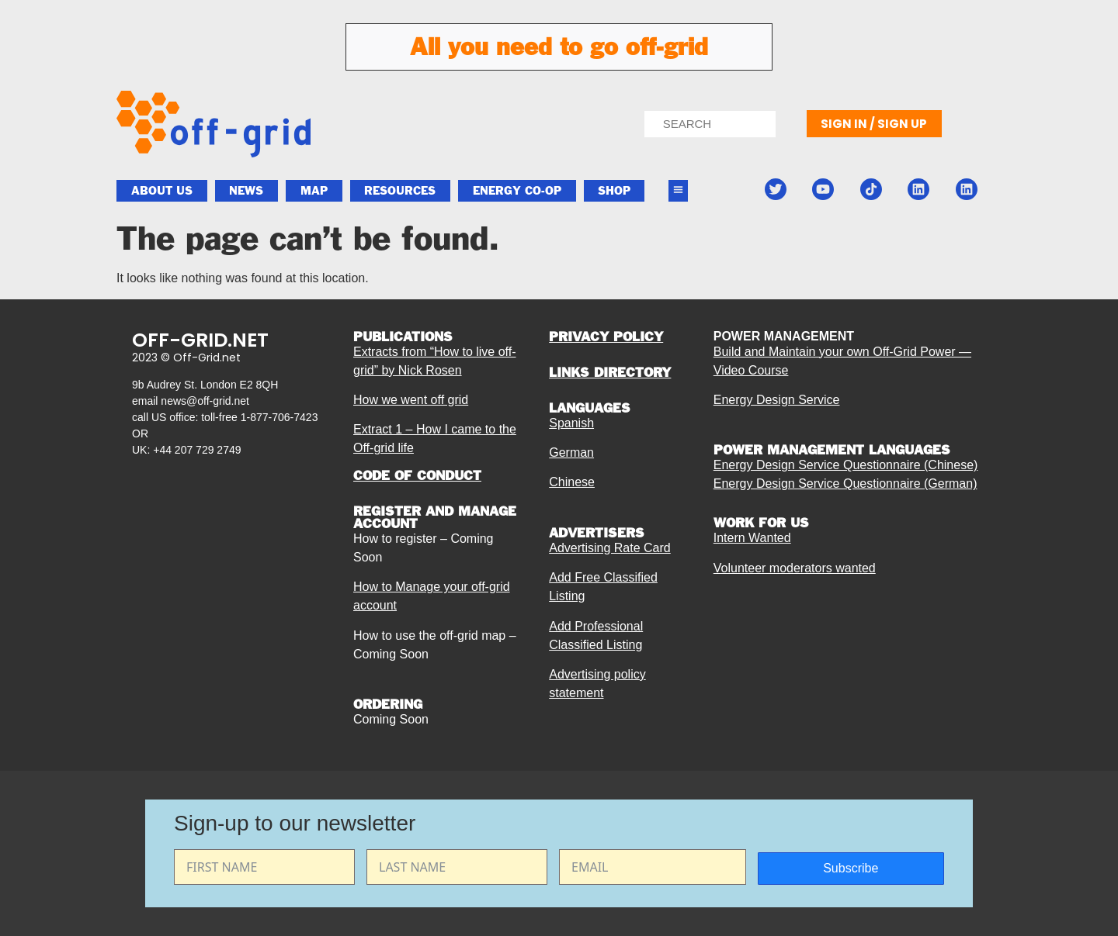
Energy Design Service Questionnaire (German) (845, 483)
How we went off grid (410, 399)
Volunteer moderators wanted (795, 568)
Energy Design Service (777, 399)
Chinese (572, 482)
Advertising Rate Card (610, 547)
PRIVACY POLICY (606, 336)
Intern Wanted (752, 537)
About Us (162, 191)
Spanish (571, 423)
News (246, 191)
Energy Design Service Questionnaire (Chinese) (846, 464)
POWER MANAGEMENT (784, 336)
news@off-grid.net (205, 401)
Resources (400, 191)
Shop (614, 191)
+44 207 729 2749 (197, 450)
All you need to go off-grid (559, 46)
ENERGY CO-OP (517, 191)
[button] (678, 191)
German (571, 452)
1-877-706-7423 (279, 417)
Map (314, 191)
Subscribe (850, 868)
